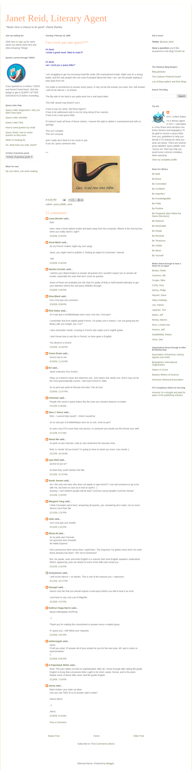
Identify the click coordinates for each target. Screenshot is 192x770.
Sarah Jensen (56, 480)
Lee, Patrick (158, 305)
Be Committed (159, 184)
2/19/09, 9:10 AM (58, 715)
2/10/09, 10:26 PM (59, 347)
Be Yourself (157, 255)
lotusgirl (53, 587)
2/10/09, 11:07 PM (59, 391)
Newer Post (54, 736)
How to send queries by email (20, 127)
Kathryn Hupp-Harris (60, 608)
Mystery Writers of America (165, 374)
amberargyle (55, 641)
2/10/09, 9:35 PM (58, 236)
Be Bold (156, 174)
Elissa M (53, 533)
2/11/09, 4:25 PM (58, 566)
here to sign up (19, 41)
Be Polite (156, 203)
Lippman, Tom (159, 310)
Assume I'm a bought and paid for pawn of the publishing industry (168, 393)
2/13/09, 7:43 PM (58, 679)
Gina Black (54, 296)
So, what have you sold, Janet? (21, 145)
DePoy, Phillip (159, 290)
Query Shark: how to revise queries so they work (19, 133)
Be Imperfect (158, 193)
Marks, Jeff (157, 315)
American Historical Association (167, 379)
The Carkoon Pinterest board (166, 76)
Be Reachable (159, 226)
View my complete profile (164, 159)
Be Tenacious (158, 240)
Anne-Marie (55, 242)
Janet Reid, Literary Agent (56, 18)
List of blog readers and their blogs (169, 81)
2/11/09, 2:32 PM (58, 512)
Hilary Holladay (159, 300)
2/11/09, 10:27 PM (59, 581)
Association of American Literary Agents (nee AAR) (168, 356)
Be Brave (156, 179)
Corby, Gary (158, 285)
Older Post (138, 736)
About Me (54, 439)
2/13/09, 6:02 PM (58, 658)
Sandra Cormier (57, 269)
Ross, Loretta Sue (161, 324)
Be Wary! (156, 250)
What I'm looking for (15, 140)
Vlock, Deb (157, 339)
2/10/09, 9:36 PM (58, 263)
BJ (50, 368)
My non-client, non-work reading (21, 171)
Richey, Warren (159, 320)
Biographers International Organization (164, 363)
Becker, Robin (159, 270)
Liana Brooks (56, 218)
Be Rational (158, 221)
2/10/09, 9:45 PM (58, 290)
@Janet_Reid (166, 41)
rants (69, 204)
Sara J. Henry (56, 412)
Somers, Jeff (158, 329)
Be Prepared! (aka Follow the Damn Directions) (166, 214)
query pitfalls (59, 204)
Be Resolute (158, 236)
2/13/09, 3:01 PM (58, 635)
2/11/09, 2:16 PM (58, 495)
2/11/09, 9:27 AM (58, 433)
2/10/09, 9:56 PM (58, 304)
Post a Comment (58, 722)
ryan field (54, 460)
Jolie (51, 519)
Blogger (110, 763)
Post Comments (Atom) (102, 743)
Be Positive (157, 208)
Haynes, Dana (159, 295)
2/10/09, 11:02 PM (59, 361)
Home (96, 736)
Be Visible (157, 245)
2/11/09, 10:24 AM (59, 453)
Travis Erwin (55, 353)
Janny (52, 685)
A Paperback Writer (59, 665)
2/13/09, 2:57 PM (58, 601)
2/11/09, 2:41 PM (58, 527)
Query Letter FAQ (14, 122)
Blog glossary (158, 71)
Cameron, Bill (158, 275)
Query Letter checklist (16, 117)
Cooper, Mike (158, 280)
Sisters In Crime (160, 369)
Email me (180, 51)
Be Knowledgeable (161, 198)
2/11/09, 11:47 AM (59, 474)
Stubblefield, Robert (162, 334)
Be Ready (157, 231)
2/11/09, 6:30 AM (58, 406)
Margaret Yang (56, 501)
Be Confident (158, 189)
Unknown (54, 398)
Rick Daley (54, 310)
